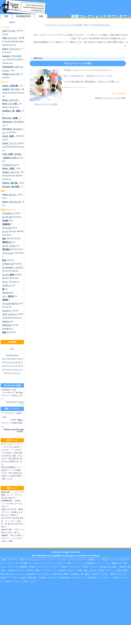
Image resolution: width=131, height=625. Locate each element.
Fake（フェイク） (14, 581)
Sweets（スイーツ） (17, 570)
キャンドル (13, 566)
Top (85, 24)
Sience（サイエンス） (71, 566)
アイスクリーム (49, 570)
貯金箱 (32, 566)
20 (19, 366)
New (12, 349)
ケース (3, 566)
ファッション (79, 563)
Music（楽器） (34, 570)
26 (3, 366)
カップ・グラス (103, 563)
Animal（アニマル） (104, 97)
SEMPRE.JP (6, 500)
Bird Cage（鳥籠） (61, 574)
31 (11, 362)
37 (16, 359)
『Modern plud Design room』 (13, 430)
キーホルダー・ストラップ (40, 563)
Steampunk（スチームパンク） (73, 577)
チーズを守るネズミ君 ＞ (100, 24)
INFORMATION (23, 16)
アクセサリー (54, 566)
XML (41, 16)
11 (19, 41)
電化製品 (91, 563)
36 (19, 359)
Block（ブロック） (119, 574)
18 (23, 38)
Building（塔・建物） (81, 574)
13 (14, 41)
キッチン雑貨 (120, 97)
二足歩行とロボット (67, 570)
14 (11, 41)
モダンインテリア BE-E (12, 509)
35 (22, 359)
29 (16, 362)
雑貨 (4, 559)
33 (5, 362)
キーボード (13, 559)
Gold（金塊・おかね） (87, 570)
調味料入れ (117, 563)
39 (11, 359)
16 (6, 41)
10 (22, 41)
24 (8, 366)
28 (19, 362)
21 (16, 366)
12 (17, 41)
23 (11, 366)
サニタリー (63, 559)
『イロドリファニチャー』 (14, 403)
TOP (6, 16)
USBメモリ (24, 559)
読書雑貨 (23, 566)
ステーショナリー (48, 559)
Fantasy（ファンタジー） (100, 577)
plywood (5, 492)
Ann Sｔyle (6, 529)
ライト (11, 563)
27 (22, 362)
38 (14, 359)
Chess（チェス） (90, 566)
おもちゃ (35, 559)
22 (14, 366)
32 (8, 362)
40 (8, 359)
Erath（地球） (122, 570)
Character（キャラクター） (39, 574)
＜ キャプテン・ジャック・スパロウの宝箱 (63, 24)
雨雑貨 (91, 559)
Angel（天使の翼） (29, 577)
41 (5, 359)
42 (3, 359)
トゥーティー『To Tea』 (13, 392)
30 (14, 362)
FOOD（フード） (106, 570)
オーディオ (41, 566)
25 (5, 366)
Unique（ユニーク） (48, 577)
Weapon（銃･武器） (109, 566)
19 (20, 38)
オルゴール (114, 559)
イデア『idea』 (17, 420)
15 (9, 41)
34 (3, 362)
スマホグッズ (60, 563)
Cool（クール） (31, 581)
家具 (70, 563)
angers (4, 535)
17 (3, 41)
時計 (125, 563)
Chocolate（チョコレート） (12, 574)
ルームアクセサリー (78, 559)
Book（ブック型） (101, 574)
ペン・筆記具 (102, 559)
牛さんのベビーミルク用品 (77, 63)
